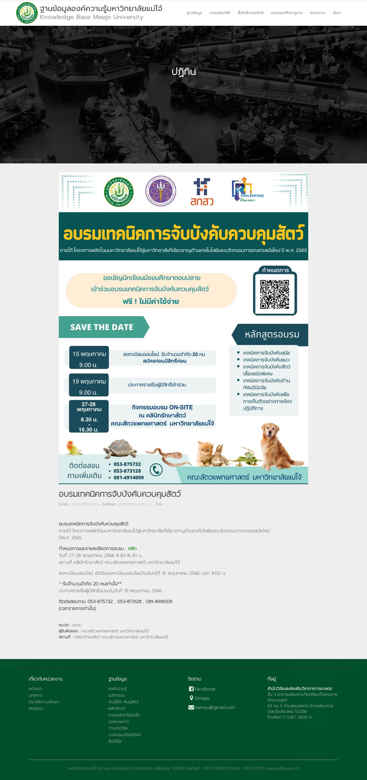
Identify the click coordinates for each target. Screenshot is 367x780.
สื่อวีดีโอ (114, 741)
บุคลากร (35, 695)
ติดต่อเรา (36, 708)
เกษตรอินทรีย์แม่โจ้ (123, 715)
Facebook (202, 689)
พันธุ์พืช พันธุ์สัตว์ (123, 702)
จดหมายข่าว (118, 722)
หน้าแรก (35, 689)
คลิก (133, 548)
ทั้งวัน (159, 504)
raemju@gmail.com (211, 707)
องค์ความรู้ (117, 689)
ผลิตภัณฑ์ (116, 708)
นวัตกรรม (116, 695)
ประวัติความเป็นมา (44, 702)
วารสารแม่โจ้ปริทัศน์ (124, 735)
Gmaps (199, 698)
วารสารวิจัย (118, 728)
